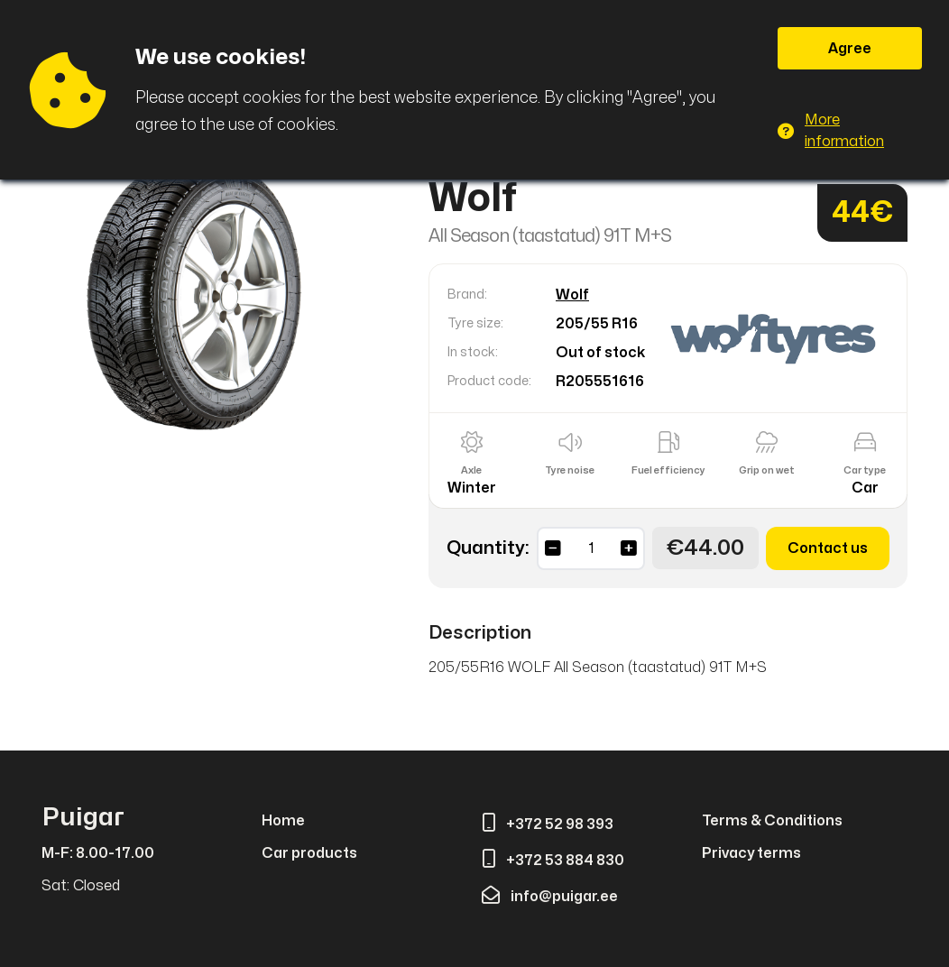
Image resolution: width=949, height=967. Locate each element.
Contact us (828, 548)
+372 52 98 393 (547, 824)
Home (283, 821)
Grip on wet (767, 470)
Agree (849, 48)
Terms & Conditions (772, 821)
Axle (471, 470)
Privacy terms (751, 853)
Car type (864, 470)
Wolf (572, 295)
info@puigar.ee (550, 896)
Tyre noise (569, 470)
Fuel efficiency (668, 470)
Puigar (82, 818)
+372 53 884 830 (553, 860)
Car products (309, 853)
